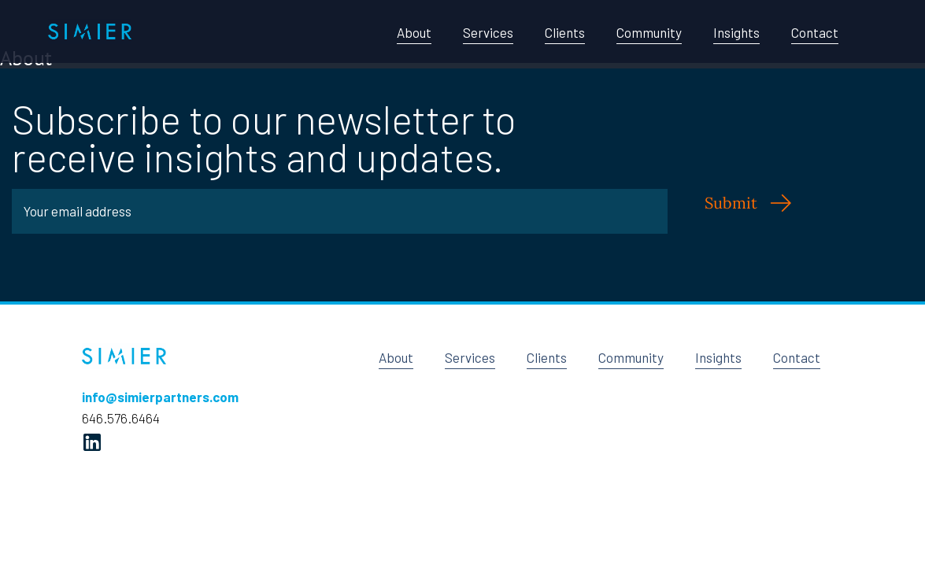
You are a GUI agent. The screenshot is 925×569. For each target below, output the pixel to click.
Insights (736, 32)
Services (488, 32)
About (414, 32)
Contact (814, 32)
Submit (731, 202)
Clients (565, 32)
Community (649, 32)
